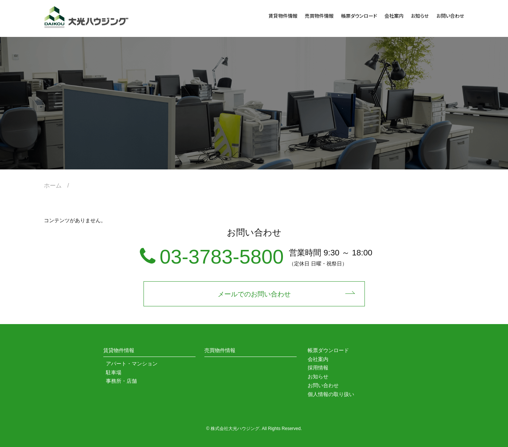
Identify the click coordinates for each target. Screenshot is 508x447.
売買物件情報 (319, 15)
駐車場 (113, 372)
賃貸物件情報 (283, 15)
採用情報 (318, 368)
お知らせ (420, 15)
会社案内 (394, 15)
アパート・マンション (132, 364)
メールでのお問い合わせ (254, 294)
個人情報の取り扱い (331, 394)
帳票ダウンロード (359, 15)
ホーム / (59, 185)
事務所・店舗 (121, 381)
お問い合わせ (450, 15)
